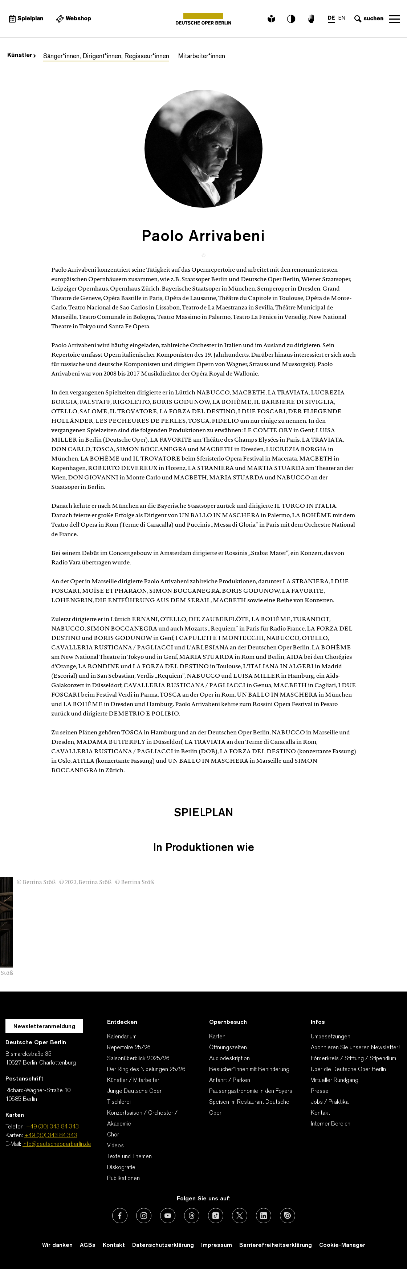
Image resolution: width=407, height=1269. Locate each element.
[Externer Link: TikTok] (215, 1215)
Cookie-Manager (342, 1245)
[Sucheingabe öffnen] (368, 18)
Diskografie (121, 1168)
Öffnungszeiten (228, 1048)
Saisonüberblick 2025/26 (138, 1059)
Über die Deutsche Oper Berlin (348, 1070)
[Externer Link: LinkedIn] (263, 1215)
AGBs (87, 1245)
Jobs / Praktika (330, 1102)
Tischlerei (119, 1102)
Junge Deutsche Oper (134, 1091)
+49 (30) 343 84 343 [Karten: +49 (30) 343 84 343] (50, 1136)
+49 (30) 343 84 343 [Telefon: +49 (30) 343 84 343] (52, 1127)
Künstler (21, 55)
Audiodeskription (229, 1059)
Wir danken (57, 1245)
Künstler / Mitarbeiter (133, 1080)
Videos (115, 1146)
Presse (320, 1091)
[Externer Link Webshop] (72, 19)
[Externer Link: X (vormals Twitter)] (239, 1215)
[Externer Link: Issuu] (287, 1215)
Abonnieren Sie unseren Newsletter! (355, 1048)
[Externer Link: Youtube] (167, 1215)
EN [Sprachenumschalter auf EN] (341, 18)
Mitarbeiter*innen (201, 56)
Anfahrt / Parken (229, 1080)
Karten (217, 1037)
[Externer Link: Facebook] (120, 1215)
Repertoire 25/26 (129, 1048)
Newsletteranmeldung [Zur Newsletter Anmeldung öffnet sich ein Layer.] (44, 1027)
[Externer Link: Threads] (191, 1215)
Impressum (216, 1245)
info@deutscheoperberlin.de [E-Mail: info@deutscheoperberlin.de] (57, 1144)
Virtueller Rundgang (334, 1080)
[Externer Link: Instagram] (144, 1215)
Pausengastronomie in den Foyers (250, 1091)
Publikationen (123, 1178)
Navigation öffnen (394, 19)
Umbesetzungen (330, 1037)
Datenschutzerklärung (163, 1245)
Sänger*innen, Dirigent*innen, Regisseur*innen (106, 56)
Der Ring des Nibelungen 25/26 (146, 1070)
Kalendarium (122, 1037)
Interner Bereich (330, 1124)
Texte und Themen (129, 1157)
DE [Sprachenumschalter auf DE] (331, 18)
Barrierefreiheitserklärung (275, 1245)
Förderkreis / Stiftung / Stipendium (353, 1059)
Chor (113, 1135)
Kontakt (320, 1113)
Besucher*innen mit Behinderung (249, 1070)
